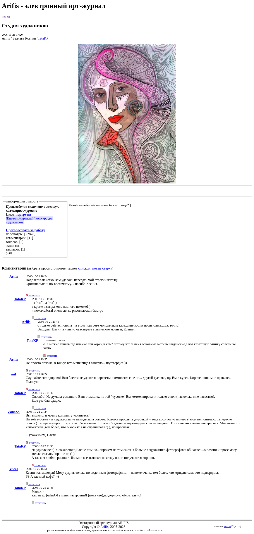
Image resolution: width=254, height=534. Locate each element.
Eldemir (227, 526)
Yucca (13, 469)
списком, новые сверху (95, 268)
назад (6, 16)
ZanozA (14, 412)
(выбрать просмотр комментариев (127, 157)
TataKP (43, 38)
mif (13, 374)
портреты (23, 214)
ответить (33, 295)
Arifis (13, 276)
